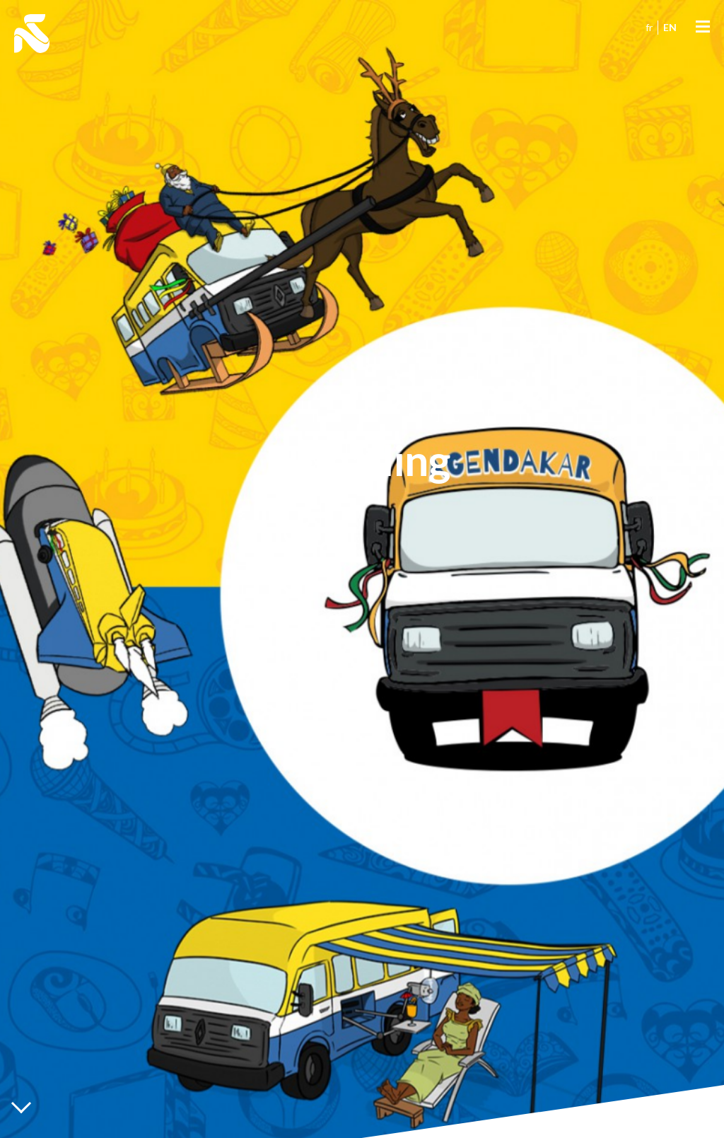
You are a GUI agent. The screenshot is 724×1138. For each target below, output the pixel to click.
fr (649, 27)
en (670, 27)
